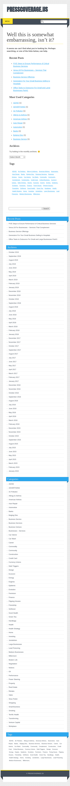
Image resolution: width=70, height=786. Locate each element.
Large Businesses (15, 644)
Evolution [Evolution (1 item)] (15, 185)
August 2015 (13, 444)
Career (11, 543)
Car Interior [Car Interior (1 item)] (27, 177)
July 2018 (12, 311)
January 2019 (14, 287)
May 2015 (12, 455)
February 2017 (14, 377)
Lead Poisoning (14, 648)
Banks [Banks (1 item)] (23, 174)
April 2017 (12, 369)
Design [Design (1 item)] (30, 182)
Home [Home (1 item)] (25, 191)
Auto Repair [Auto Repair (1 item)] (15, 174)
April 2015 (12, 459)
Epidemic (12, 586)
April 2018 (12, 322)
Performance (13, 675)
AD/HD (16, 103)
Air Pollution (18, 111)
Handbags (12, 621)
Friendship (12, 605)
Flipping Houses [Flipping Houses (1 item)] (48, 185)
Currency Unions (15, 562)
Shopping (12, 703)
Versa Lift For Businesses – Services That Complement (29, 227)
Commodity (13, 546)
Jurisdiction (13, 640)
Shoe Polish (13, 699)
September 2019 (15, 256)
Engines (12, 582)
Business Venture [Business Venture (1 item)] (47, 743)
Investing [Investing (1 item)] (31, 191)
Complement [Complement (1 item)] (16, 180)
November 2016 (15, 389)
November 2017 (15, 342)
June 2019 (12, 268)
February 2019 (14, 283)
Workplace (12, 726)
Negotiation (13, 664)
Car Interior (13, 535)
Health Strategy (14, 629)
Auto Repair (18, 123)
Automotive (17, 127)
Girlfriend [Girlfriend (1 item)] (23, 188)
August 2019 (13, 260)
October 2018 (14, 299)
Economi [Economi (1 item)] (36, 182)
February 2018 (14, 330)
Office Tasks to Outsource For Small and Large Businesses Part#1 (33, 239)
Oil (10, 671)
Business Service (20, 139)
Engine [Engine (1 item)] (48, 182)
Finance (12, 597)
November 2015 (15, 432)
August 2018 (13, 307)
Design (11, 570)
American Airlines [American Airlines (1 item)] (44, 171)
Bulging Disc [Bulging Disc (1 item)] (30, 174)
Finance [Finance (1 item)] (29, 185)
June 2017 (12, 362)
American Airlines (20, 119)
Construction (13, 554)
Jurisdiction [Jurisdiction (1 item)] (38, 191)
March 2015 (13, 463)
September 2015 (15, 440)
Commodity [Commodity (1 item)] (43, 177)
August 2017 (13, 354)
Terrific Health (14, 715)
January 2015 (14, 471)
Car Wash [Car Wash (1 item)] (35, 177)
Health (11, 625)
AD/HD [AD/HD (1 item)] (14, 171)
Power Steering (14, 679)
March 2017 (13, 373)
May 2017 (12, 366)
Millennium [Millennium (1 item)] (36, 194)
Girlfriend (12, 609)
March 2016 (13, 420)
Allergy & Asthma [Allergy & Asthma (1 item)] (32, 171)
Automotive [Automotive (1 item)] (54, 171)
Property (12, 683)
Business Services (15, 523)
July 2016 (12, 405)
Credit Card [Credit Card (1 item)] (34, 180)
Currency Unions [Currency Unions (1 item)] (30, 749)
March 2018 (13, 326)
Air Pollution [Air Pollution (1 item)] (21, 171)
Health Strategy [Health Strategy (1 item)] (17, 191)
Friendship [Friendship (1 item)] (15, 188)
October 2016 (14, 393)
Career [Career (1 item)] (20, 177)
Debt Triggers (14, 566)
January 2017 (14, 381)
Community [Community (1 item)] (51, 177)
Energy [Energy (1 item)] (42, 182)
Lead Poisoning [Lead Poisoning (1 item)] (57, 757)
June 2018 (12, 315)
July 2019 (12, 264)
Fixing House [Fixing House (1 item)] (37, 185)
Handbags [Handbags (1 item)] (48, 188)
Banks (15, 131)
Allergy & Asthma (20, 115)
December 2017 (15, 338)
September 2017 (15, 350)
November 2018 (15, 295)
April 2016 (12, 416)
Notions (11, 668)
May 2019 (12, 272)
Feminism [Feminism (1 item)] (22, 185)
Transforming (13, 718)
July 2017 (12, 358)
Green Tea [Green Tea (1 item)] (40, 188)
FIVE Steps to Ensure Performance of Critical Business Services (32, 224)
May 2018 (12, 319)
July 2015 (12, 448)
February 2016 (14, 424)
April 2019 (12, 276)
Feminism (12, 593)
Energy (11, 578)
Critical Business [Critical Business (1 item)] (44, 180)
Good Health (13, 613)
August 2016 (13, 401)
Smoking (12, 711)
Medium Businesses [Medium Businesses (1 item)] (26, 194)
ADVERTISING (19, 107)
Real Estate (13, 687)
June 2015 (12, 452)
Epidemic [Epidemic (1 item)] (55, 182)
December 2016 (15, 385)
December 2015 (15, 428)
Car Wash (12, 539)
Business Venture (15, 527)
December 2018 (15, 291)
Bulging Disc (18, 135)
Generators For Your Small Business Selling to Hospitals (29, 235)
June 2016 (12, 408)
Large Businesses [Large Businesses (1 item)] (49, 191)
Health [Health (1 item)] (54, 188)
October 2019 (14, 252)
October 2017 (14, 346)
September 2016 (15, 397)
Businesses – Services (17, 531)
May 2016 (12, 412)
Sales (11, 695)
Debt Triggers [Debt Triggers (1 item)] (22, 182)
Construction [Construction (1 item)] (25, 180)
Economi (12, 574)
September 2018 (15, 303)
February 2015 (14, 467)
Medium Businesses (16, 652)
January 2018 (14, 334)
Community (13, 550)
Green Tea (12, 617)
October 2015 (14, 436)
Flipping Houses (15, 601)
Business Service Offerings (24, 77)
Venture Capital (14, 722)
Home (11, 632)
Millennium (13, 656)
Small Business (14, 707)
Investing (12, 636)
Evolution (12, 589)
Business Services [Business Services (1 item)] (41, 174)
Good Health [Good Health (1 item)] (31, 188)
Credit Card (13, 558)
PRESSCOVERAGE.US (27, 9)
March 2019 (13, 280)
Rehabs (11, 691)
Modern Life (13, 660)
